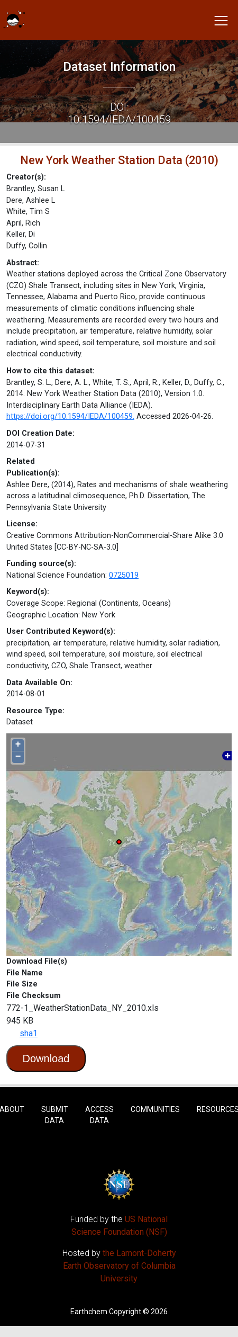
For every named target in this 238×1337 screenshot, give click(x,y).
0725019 (124, 575)
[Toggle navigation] (221, 20)
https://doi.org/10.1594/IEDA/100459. (70, 416)
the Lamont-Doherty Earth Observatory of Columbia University (119, 1266)
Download (46, 1058)
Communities (155, 1109)
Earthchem (88, 1311)
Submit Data (54, 1115)
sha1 (29, 1033)
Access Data (99, 1115)
